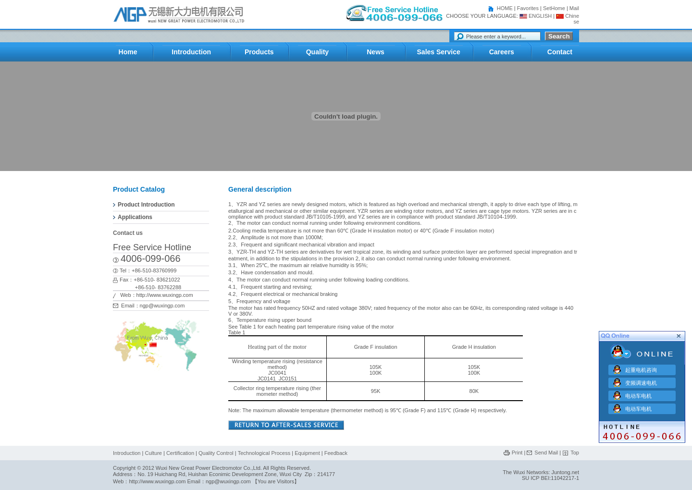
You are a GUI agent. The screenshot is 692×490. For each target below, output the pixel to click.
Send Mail (546, 452)
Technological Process (264, 453)
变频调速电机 (641, 381)
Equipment (308, 453)
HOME (505, 8)
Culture (153, 453)
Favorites (528, 8)
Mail (574, 8)
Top (574, 452)
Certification (180, 453)
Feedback (335, 453)
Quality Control (216, 453)
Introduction (126, 453)
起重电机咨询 (641, 368)
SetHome (554, 8)
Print (517, 452)
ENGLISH (535, 16)
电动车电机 (638, 394)
